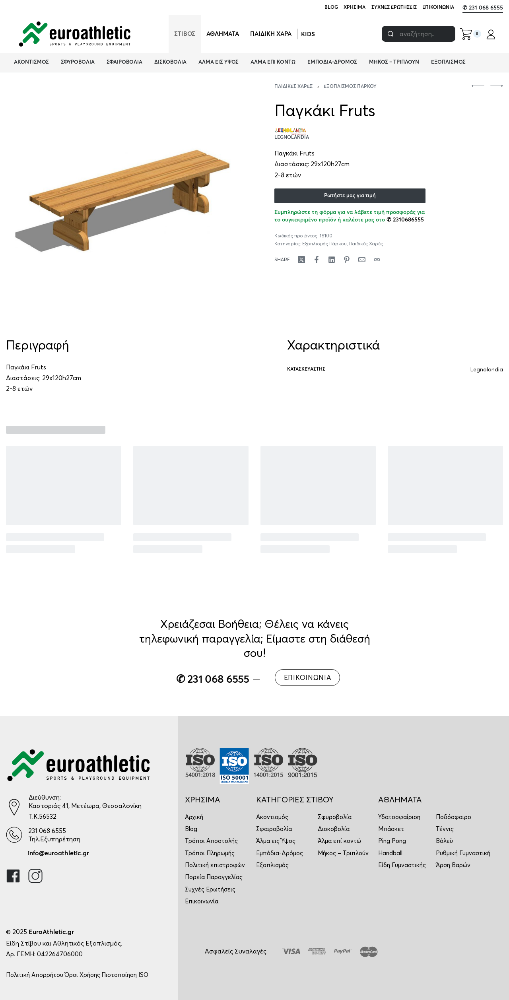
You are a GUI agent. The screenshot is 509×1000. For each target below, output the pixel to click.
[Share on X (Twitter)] (301, 259)
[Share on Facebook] (316, 259)
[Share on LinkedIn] (331, 259)
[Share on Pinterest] (346, 259)
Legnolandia (486, 369)
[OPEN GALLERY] (123, 201)
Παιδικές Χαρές (293, 86)
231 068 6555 (47, 831)
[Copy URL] (377, 259)
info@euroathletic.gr (58, 853)
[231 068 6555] (14, 835)
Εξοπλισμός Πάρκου (350, 86)
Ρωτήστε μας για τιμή (350, 195)
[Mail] (361, 259)
